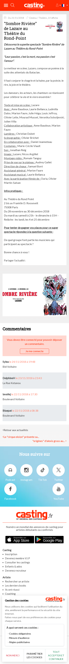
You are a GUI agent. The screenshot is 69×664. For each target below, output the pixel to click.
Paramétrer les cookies (34, 655)
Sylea (6, 361)
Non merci (13, 655)
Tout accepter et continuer (56, 655)
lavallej (7, 394)
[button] (58, 5)
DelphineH (9, 378)
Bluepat (7, 410)
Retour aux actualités (16, 430)
